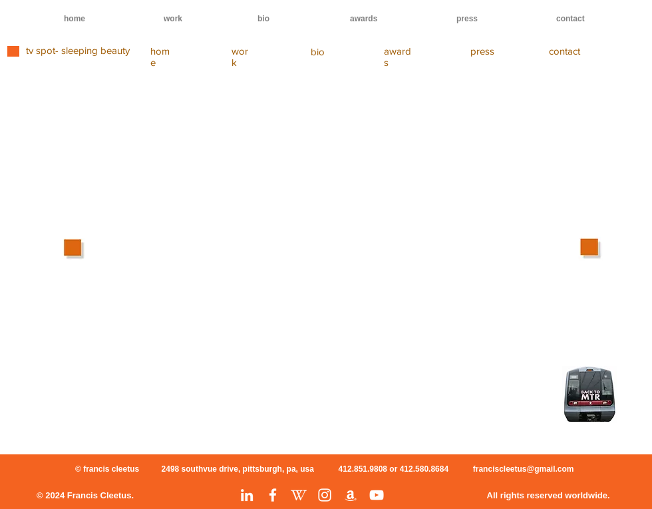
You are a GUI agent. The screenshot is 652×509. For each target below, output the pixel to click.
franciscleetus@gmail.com (523, 469)
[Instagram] (324, 495)
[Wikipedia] (298, 495)
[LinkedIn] (246, 495)
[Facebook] (272, 495)
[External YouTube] (306, 209)
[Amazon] (350, 495)
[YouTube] (376, 495)
